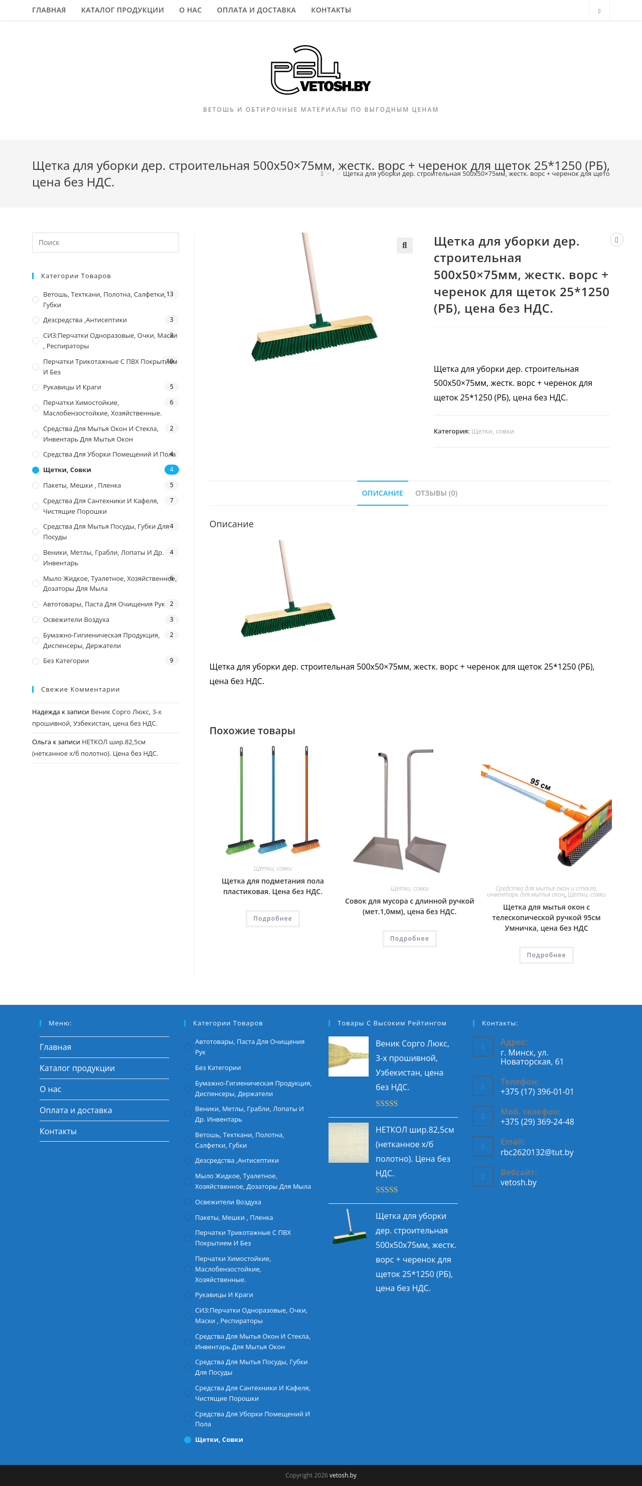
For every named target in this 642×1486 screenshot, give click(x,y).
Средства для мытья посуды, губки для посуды (106, 531)
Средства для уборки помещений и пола (109, 454)
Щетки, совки (492, 431)
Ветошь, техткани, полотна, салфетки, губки (104, 299)
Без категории (66, 660)
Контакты (58, 1131)
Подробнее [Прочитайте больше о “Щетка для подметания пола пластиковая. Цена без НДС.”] (272, 918)
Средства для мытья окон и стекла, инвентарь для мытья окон (542, 891)
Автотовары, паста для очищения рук (104, 603)
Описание (382, 493)
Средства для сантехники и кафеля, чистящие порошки (100, 506)
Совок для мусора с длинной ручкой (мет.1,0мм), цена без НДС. (409, 906)
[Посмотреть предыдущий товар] (617, 240)
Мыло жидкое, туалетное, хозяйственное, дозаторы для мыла (110, 583)
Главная (55, 1046)
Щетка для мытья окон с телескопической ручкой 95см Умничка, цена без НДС (547, 917)
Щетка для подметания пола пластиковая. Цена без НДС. (273, 886)
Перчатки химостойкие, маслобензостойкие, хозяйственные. (102, 407)
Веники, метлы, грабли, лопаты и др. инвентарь (103, 557)
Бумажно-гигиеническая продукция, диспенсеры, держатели (101, 640)
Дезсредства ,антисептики (85, 319)
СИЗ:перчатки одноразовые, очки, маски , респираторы (110, 340)
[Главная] (322, 173)
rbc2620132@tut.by (537, 1152)
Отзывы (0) (436, 493)
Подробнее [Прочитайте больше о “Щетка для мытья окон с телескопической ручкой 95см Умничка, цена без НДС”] (546, 955)
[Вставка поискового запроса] (105, 243)
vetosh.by (519, 1182)
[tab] (382, 493)
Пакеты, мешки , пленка (82, 485)
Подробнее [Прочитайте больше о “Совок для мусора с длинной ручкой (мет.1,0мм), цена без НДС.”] (409, 938)
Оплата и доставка (76, 1110)
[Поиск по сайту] (599, 11)
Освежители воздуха (76, 619)
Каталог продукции (77, 1068)
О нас (50, 1089)
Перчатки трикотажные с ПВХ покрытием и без (110, 366)
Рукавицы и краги (72, 386)
